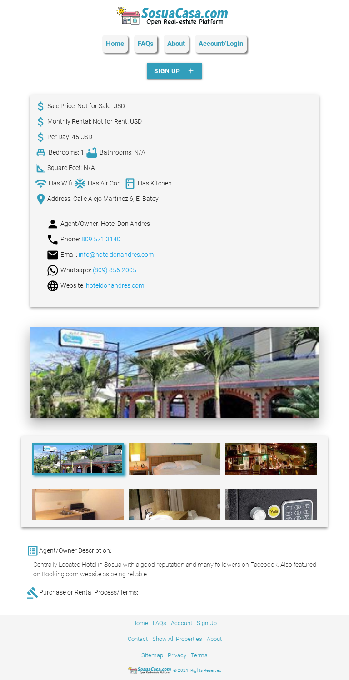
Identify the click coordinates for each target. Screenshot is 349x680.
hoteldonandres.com (115, 285)
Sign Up (174, 71)
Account (181, 623)
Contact (138, 638)
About (176, 44)
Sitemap (152, 655)
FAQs (146, 44)
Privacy (177, 655)
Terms (199, 655)
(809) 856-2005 (114, 270)
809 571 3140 (100, 239)
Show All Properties (177, 638)
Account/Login (221, 44)
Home (115, 44)
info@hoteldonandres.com (116, 254)
